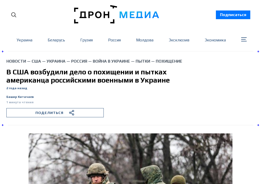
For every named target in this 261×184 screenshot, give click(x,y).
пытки (143, 61)
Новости (16, 61)
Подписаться (233, 14)
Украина (24, 40)
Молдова (144, 40)
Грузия (86, 40)
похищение (169, 61)
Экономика (215, 40)
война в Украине (111, 61)
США (36, 61)
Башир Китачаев (20, 97)
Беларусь (56, 40)
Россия (114, 40)
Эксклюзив (179, 40)
